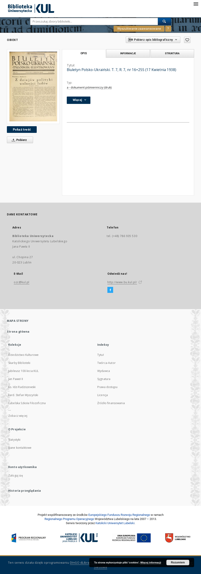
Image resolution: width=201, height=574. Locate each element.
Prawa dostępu (107, 387)
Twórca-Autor (106, 363)
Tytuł (100, 355)
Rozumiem (178, 562)
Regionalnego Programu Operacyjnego (69, 519)
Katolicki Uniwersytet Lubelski (114, 523)
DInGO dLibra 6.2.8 (83, 563)
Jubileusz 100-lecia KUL (23, 371)
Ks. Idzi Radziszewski (22, 387)
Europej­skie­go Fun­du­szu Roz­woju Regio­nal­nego (119, 515)
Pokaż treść (22, 129)
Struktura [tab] (172, 53)
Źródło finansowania (111, 403)
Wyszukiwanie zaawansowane (139, 28)
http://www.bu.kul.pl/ (122, 282)
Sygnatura (103, 379)
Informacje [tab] (128, 53)
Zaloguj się (15, 475)
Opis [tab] (84, 53)
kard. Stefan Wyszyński (23, 395)
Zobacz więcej (17, 416)
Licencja (102, 395)
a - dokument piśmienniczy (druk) (89, 87)
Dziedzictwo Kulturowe (23, 355)
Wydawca (103, 371)
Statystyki (14, 440)
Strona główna (18, 332)
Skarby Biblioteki (19, 363)
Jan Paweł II (15, 379)
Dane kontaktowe (19, 448)
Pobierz (18, 140)
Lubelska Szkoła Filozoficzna (27, 403)
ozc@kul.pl (21, 282)
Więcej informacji (150, 562)
